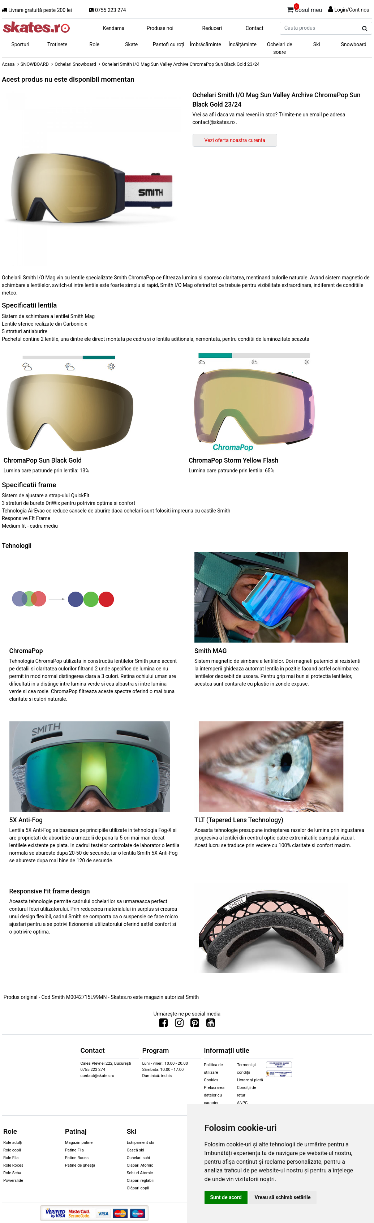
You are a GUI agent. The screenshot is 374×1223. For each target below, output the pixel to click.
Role (94, 44)
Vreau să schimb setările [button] (283, 1197)
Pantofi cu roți (168, 44)
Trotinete (57, 44)
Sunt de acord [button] (226, 1197)
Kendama (113, 28)
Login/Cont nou (351, 10)
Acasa (8, 64)
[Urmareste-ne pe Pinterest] (195, 1024)
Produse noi (160, 28)
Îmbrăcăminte (205, 44)
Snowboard (353, 44)
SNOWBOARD (35, 64)
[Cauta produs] (364, 28)
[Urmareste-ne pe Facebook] (163, 1024)
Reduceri (212, 28)
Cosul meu (304, 8)
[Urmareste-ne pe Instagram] (179, 1024)
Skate (131, 44)
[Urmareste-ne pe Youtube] (210, 1024)
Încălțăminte (243, 44)
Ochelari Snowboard (75, 64)
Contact (254, 28)
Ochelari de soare (279, 48)
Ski (316, 44)
